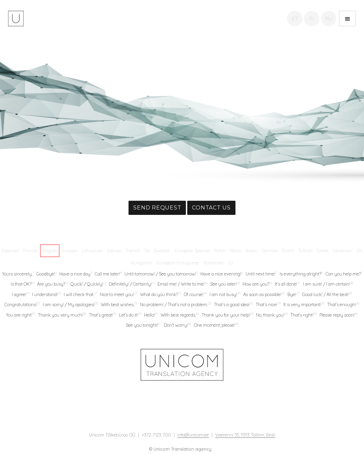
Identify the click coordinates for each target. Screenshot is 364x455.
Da (147, 250)
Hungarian (141, 262)
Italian (251, 250)
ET (295, 18)
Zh (359, 250)
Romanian (213, 262)
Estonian (10, 250)
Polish (220, 250)
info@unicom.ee (193, 434)
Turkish (305, 250)
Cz (230, 262)
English (50, 250)
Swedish (162, 250)
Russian (70, 250)
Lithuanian (92, 250)
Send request (157, 207)
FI (312, 18)
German (270, 250)
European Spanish (192, 250)
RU (328, 18)
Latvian (114, 250)
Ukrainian (342, 250)
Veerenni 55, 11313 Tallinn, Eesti (245, 434)
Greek (323, 250)
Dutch (288, 250)
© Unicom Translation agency (180, 449)
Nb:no (235, 250)
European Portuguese (178, 262)
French (133, 250)
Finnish (30, 250)
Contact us (211, 207)
